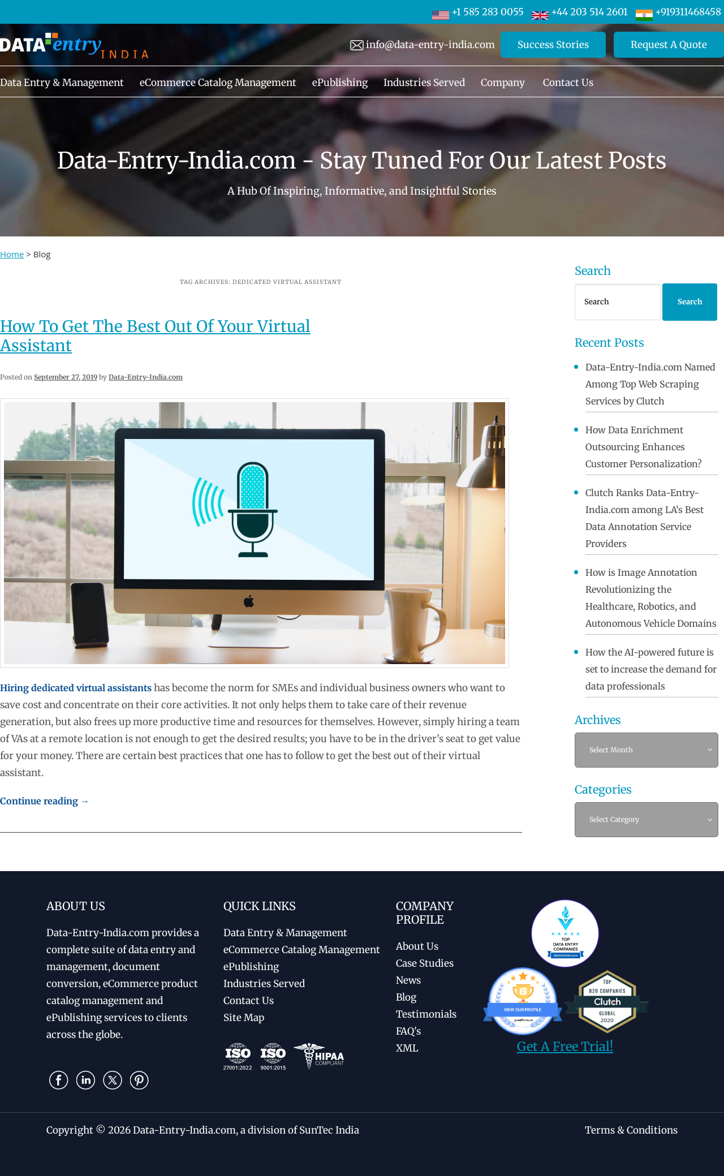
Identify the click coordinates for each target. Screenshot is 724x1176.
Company (503, 82)
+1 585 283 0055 (478, 12)
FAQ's (408, 1031)
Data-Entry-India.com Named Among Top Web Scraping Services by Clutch (650, 384)
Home (12, 254)
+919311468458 (678, 12)
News (408, 980)
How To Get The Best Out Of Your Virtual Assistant (155, 336)
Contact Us (568, 82)
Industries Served (424, 82)
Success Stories (553, 44)
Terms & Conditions (631, 1130)
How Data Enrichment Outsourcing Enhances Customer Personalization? (643, 446)
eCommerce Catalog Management (218, 82)
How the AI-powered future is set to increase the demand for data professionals (651, 669)
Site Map (243, 1017)
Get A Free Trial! (565, 1046)
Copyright (69, 1130)
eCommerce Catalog (301, 950)
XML (407, 1048)
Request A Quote (669, 44)
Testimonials (426, 1014)
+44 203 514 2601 (580, 12)
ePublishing (340, 82)
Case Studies (425, 963)
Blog (406, 997)
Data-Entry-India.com (146, 377)
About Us (417, 946)
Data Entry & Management (62, 82)
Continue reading (44, 801)
